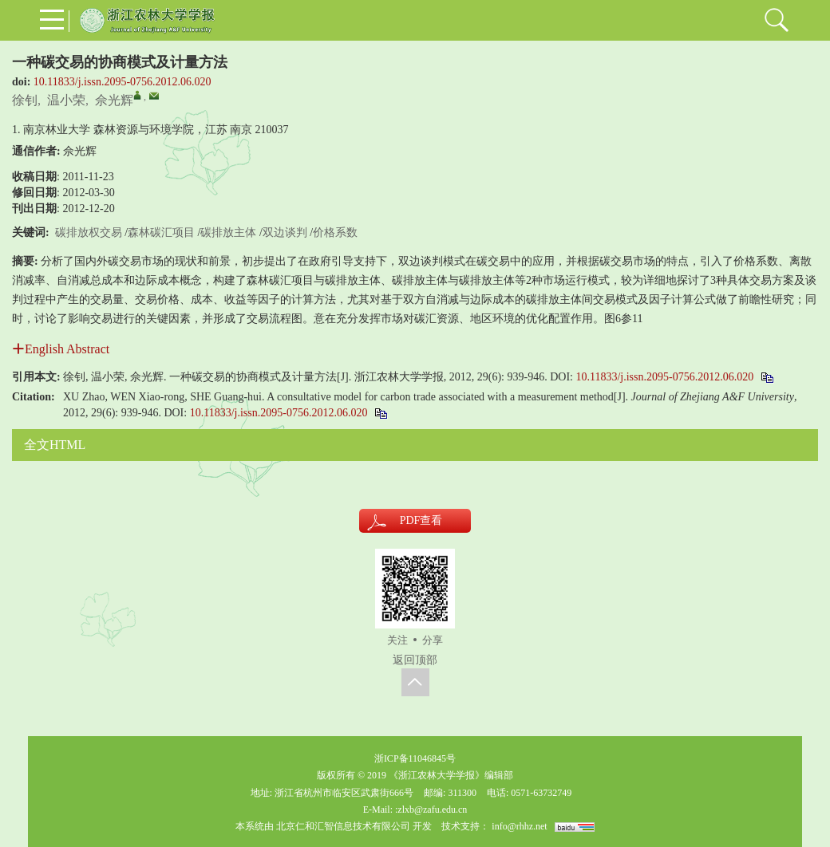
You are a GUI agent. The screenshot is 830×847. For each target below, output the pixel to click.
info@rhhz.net (519, 826)
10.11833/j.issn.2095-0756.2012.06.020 (122, 82)
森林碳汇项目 (161, 232)
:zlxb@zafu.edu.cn (431, 809)
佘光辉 (114, 100)
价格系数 (335, 232)
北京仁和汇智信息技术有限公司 (343, 826)
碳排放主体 (228, 232)
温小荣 (66, 100)
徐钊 (25, 100)
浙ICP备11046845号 (415, 758)
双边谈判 (285, 232)
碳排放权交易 (88, 232)
